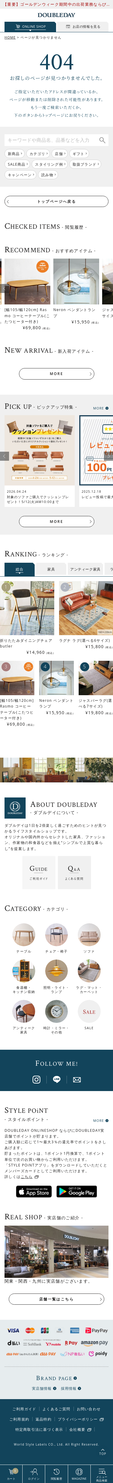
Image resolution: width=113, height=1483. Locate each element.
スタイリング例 (49, 164)
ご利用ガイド (24, 1408)
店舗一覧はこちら (56, 1299)
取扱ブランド (84, 164)
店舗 (59, 153)
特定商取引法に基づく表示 (39, 1429)
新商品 (14, 153)
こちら (27, 1176)
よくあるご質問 (56, 1408)
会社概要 (77, 1429)
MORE (56, 373)
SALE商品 (16, 164)
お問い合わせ (89, 1408)
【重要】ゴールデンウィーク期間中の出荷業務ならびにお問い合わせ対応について (54, 5)
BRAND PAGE (54, 1378)
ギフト (79, 153)
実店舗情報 (42, 1388)
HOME (10, 37)
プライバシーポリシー (78, 1419)
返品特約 (44, 1419)
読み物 (47, 174)
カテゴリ (38, 153)
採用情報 (69, 1388)
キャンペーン (20, 174)
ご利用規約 (19, 1419)
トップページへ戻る (56, 201)
